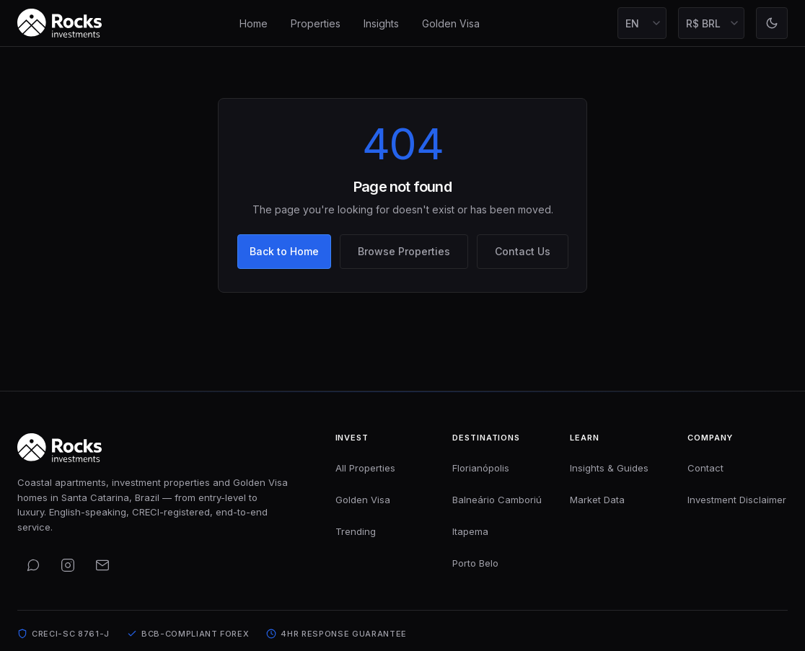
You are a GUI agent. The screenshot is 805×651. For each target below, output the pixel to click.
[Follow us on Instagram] (68, 565)
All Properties (365, 468)
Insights (381, 23)
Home (253, 23)
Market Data (597, 499)
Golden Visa (451, 23)
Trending (355, 531)
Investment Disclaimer (736, 499)
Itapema (470, 531)
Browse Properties (404, 251)
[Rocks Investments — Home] (59, 23)
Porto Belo (475, 563)
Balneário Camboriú (497, 499)
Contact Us (522, 251)
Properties (315, 23)
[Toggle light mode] (772, 23)
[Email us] (102, 565)
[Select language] (642, 23)
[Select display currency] (711, 23)
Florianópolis (480, 468)
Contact (705, 468)
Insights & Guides (609, 468)
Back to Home (284, 251)
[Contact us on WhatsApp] (33, 565)
